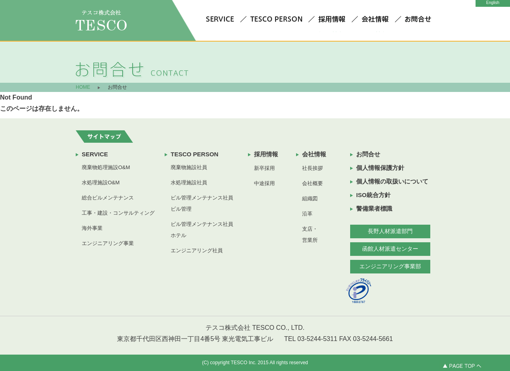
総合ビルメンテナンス (108, 198)
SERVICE (95, 154)
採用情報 (266, 154)
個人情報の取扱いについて (392, 181)
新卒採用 (264, 168)
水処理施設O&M (101, 183)
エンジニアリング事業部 (390, 266)
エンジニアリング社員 (197, 250)
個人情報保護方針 (380, 167)
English (493, 2)
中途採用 (264, 183)
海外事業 (92, 228)
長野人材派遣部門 (390, 231)
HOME (83, 87)
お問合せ (368, 154)
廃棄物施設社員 (189, 167)
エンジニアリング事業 (108, 243)
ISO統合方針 (373, 194)
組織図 (310, 198)
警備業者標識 (374, 208)
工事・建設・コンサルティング (118, 213)
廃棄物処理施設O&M (106, 167)
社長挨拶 (312, 168)
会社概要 (312, 183)
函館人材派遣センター (390, 248)
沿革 (307, 214)
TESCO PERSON (194, 154)
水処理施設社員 (189, 183)
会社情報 (314, 154)
